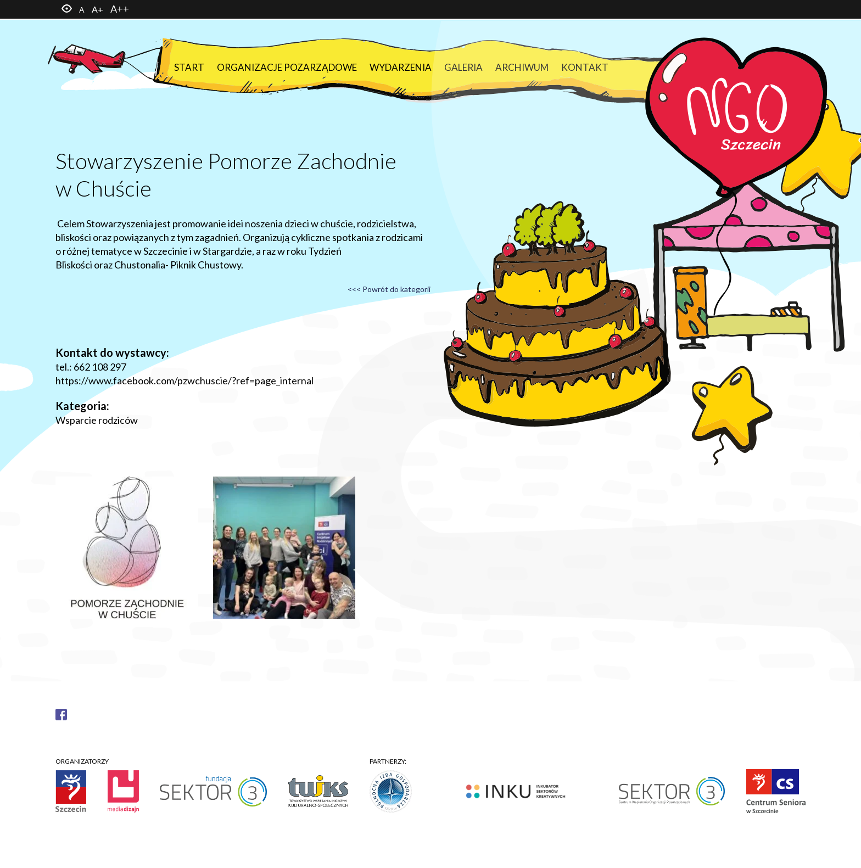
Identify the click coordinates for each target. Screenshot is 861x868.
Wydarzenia (401, 67)
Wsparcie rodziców (96, 420)
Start (189, 67)
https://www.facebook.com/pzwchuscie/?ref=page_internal (184, 380)
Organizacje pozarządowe (287, 67)
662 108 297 (100, 367)
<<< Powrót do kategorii (389, 289)
